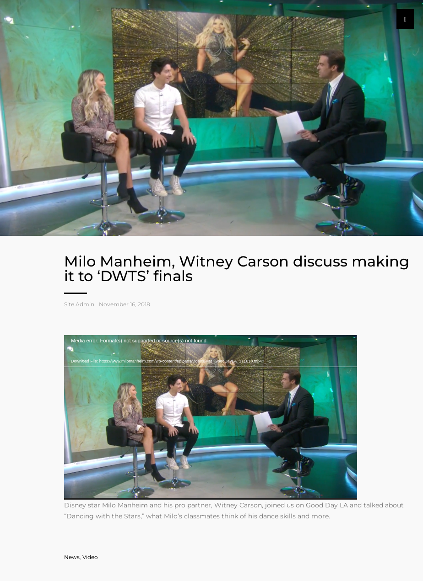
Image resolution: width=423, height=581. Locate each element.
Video (90, 557)
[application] (210, 417)
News (72, 557)
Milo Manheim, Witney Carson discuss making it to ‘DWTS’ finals (236, 268)
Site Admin (79, 304)
